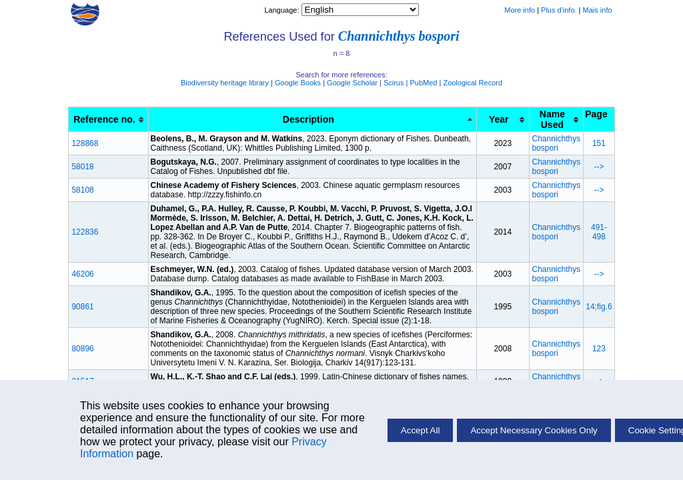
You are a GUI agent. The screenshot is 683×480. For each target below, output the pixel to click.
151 (599, 143)
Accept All (420, 430)
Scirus (394, 83)
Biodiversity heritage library (225, 83)
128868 (84, 143)
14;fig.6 (599, 306)
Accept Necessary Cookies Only (533, 430)
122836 (84, 232)
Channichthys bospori (399, 36)
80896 (82, 348)
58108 (82, 190)
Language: (282, 10)
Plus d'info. (558, 10)
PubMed (423, 83)
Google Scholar (352, 83)
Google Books (298, 83)
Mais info (597, 10)
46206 (82, 274)
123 (599, 348)
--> (599, 166)
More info (519, 10)
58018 (82, 166)
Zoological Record (472, 83)
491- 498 (599, 232)
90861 (82, 306)
